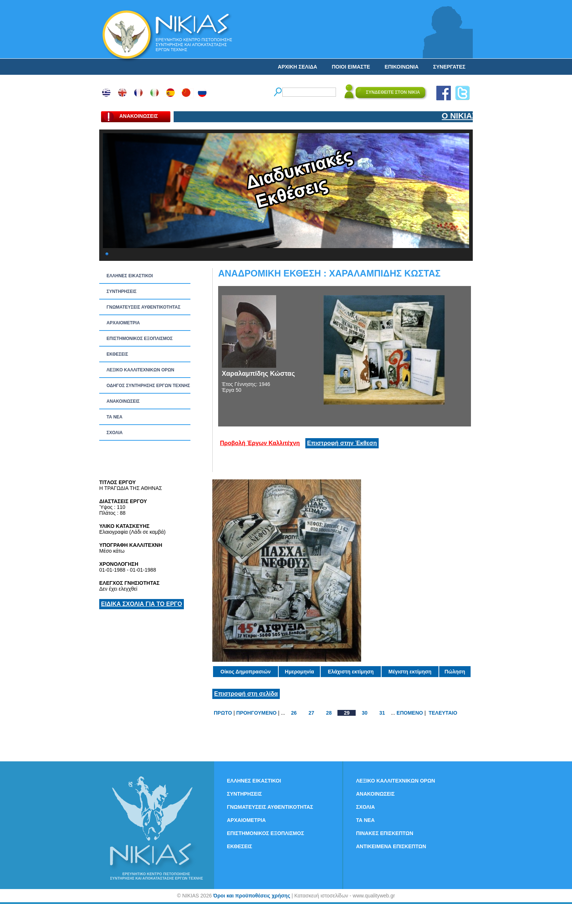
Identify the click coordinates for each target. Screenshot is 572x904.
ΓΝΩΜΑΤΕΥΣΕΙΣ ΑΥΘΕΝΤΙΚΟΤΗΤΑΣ (144, 307)
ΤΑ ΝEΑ (115, 417)
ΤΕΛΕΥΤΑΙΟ (443, 713)
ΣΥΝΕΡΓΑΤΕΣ (449, 67)
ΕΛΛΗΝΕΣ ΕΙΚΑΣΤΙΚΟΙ (130, 275)
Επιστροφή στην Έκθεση (342, 443)
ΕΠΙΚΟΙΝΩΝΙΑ (401, 67)
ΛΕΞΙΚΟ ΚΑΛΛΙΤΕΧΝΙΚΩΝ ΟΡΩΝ (140, 369)
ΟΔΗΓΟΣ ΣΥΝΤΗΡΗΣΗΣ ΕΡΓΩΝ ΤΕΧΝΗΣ (148, 385)
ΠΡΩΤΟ (223, 713)
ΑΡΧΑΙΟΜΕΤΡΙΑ (123, 322)
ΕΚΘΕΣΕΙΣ (117, 354)
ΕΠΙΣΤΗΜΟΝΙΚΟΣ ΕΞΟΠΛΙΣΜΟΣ (140, 338)
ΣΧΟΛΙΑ (115, 432)
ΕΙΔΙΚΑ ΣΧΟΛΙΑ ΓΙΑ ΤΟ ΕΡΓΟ (141, 604)
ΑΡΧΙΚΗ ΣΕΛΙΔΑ (297, 67)
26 (294, 713)
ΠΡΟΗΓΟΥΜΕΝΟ (256, 713)
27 (311, 713)
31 (382, 713)
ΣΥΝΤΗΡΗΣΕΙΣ (121, 291)
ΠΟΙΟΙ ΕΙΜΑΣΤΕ (351, 67)
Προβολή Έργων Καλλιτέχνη (260, 443)
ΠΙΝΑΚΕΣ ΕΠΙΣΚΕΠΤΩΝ (384, 833)
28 (329, 713)
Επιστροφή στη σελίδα (246, 694)
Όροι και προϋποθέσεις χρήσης (251, 896)
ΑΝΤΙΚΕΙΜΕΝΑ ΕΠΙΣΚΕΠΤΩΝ (391, 846)
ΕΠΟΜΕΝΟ (410, 713)
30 (365, 713)
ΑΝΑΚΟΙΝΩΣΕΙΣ (123, 401)
